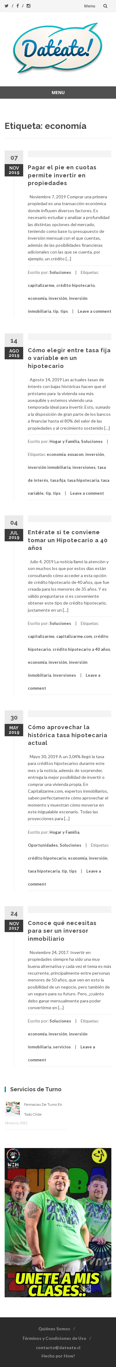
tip (55, 311)
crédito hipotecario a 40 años (81, 649)
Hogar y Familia (64, 441)
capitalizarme (41, 285)
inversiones (84, 467)
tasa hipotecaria (83, 480)
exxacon (75, 454)
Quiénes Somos (54, 1328)
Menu (89, 6)
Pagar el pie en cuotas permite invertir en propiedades (62, 175)
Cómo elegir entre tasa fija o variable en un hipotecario (69, 358)
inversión (58, 298)
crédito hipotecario (75, 285)
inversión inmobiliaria (49, 467)
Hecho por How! (58, 1355)
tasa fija (57, 480)
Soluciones (60, 272)
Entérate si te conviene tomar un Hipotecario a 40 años (68, 540)
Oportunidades (43, 845)
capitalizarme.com (74, 636)
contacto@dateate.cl (58, 1347)
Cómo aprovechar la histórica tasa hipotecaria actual (67, 735)
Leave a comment (94, 311)
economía (37, 298)
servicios (62, 1046)
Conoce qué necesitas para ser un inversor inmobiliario (62, 931)
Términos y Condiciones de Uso (54, 1338)
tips (64, 311)
